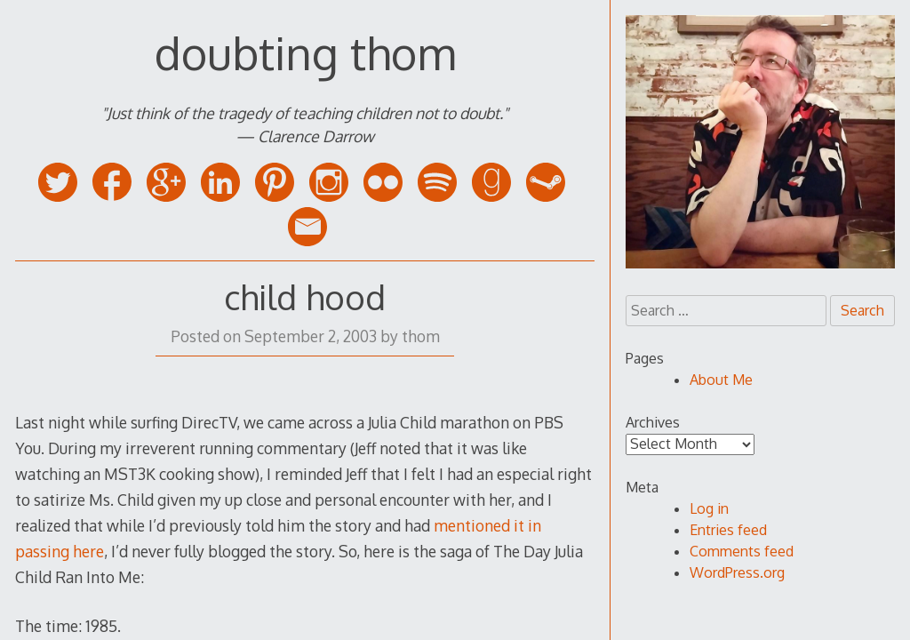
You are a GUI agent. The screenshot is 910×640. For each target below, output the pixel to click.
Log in (709, 508)
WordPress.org (737, 572)
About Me (721, 379)
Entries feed (728, 530)
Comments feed (742, 551)
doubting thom (305, 52)
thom (421, 336)
